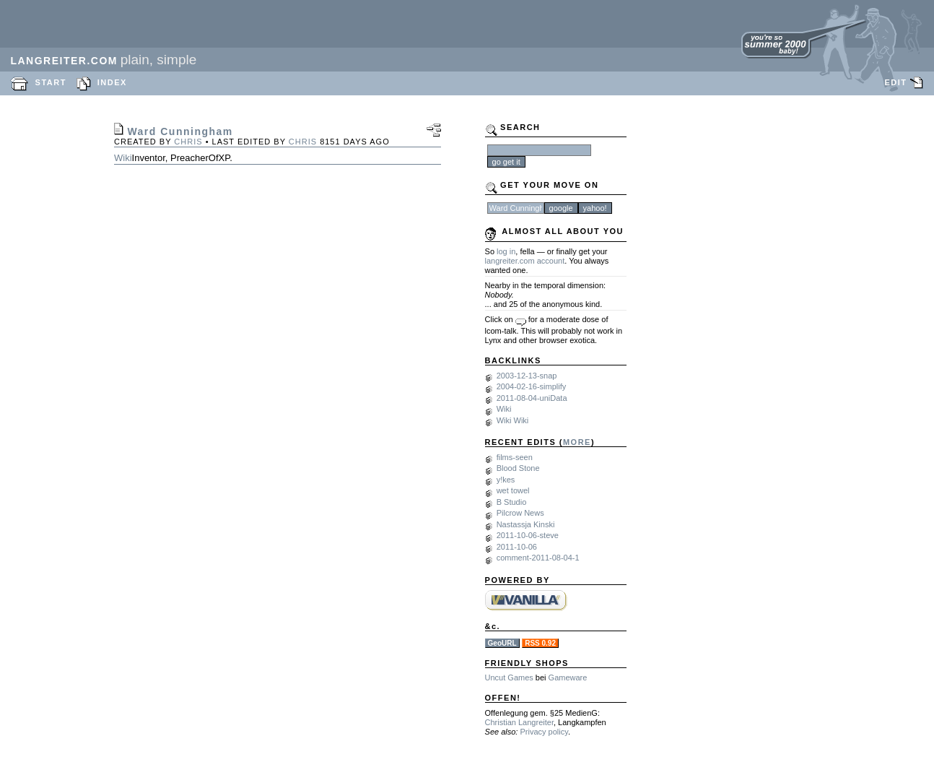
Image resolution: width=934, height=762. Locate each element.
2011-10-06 (517, 546)
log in (506, 251)
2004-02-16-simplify (532, 386)
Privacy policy (543, 731)
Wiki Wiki (513, 420)
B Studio (512, 502)
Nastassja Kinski (526, 524)
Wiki (123, 157)
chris (188, 141)
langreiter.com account (525, 260)
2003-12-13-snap (527, 375)
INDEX (112, 82)
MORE (577, 442)
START (50, 82)
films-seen (515, 457)
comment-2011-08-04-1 (538, 557)
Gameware (568, 677)
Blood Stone (518, 468)
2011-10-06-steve (528, 535)
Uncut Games (509, 677)
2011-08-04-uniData (532, 398)
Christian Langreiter (519, 722)
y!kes (506, 479)
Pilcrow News (520, 512)
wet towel (513, 490)
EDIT (895, 82)
